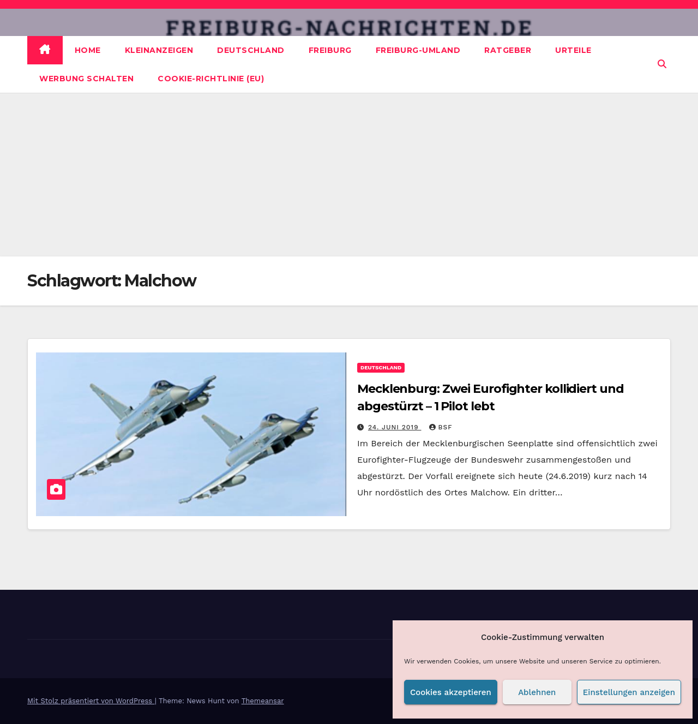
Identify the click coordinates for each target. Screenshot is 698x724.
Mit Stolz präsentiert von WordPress (91, 701)
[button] (662, 64)
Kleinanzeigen (159, 50)
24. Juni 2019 (395, 427)
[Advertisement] (349, 174)
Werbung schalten (86, 78)
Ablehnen (537, 692)
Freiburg (330, 50)
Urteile (573, 50)
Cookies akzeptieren (450, 692)
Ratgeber (507, 50)
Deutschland (251, 50)
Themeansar (263, 701)
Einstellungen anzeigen (629, 692)
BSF (441, 427)
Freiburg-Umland (418, 50)
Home (88, 50)
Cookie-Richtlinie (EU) (211, 78)
